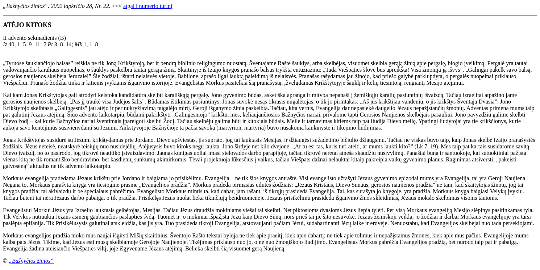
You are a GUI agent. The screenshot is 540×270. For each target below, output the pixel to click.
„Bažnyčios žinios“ (31, 261)
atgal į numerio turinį (148, 6)
